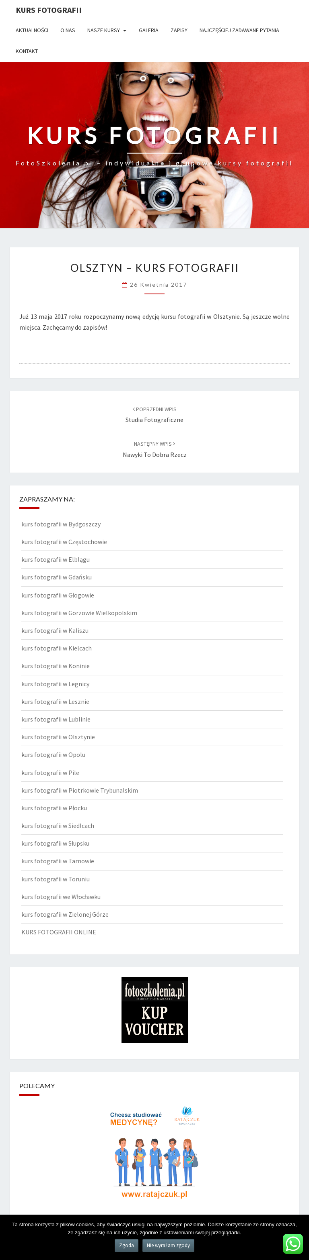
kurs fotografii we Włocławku (61, 897)
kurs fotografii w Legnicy (55, 684)
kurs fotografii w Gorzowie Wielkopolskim (79, 613)
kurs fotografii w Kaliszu (55, 630)
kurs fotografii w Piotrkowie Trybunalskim (79, 790)
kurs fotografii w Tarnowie (57, 861)
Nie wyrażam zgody (168, 1245)
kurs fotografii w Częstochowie (64, 542)
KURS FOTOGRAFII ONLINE (58, 932)
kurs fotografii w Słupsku (55, 843)
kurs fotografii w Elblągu (55, 559)
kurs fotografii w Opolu (53, 754)
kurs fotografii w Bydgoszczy (61, 524)
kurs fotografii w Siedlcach (57, 826)
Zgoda (126, 1245)
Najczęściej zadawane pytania (239, 30)
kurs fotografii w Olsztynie (58, 737)
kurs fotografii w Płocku (54, 808)
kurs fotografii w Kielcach (56, 648)
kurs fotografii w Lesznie (55, 701)
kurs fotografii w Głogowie (57, 595)
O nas (67, 30)
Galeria (149, 30)
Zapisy (179, 30)
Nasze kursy (103, 30)
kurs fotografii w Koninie (55, 666)
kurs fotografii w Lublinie (56, 719)
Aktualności (32, 30)
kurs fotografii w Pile (50, 773)
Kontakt (27, 51)
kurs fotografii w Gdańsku (56, 577)
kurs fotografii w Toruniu (55, 879)
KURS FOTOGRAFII (49, 10)
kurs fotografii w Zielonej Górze (65, 914)
